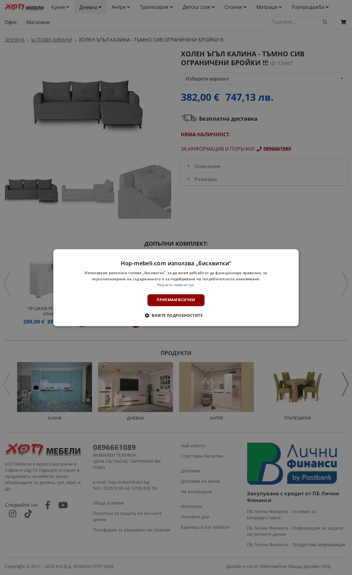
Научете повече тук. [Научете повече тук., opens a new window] (176, 285)
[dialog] (176, 287)
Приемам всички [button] (176, 300)
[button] (176, 315)
